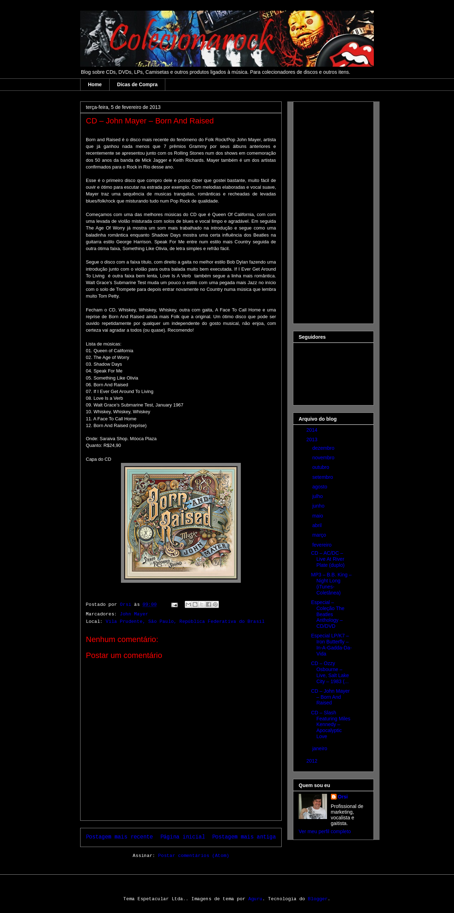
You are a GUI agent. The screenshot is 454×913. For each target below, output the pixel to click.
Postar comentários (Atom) (193, 855)
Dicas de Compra (137, 84)
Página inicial (182, 837)
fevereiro (322, 545)
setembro (323, 477)
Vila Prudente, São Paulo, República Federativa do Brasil (185, 621)
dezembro (324, 448)
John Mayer (134, 614)
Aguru (255, 899)
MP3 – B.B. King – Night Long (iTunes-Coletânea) (331, 583)
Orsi (343, 796)
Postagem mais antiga (244, 837)
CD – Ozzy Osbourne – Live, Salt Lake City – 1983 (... (330, 672)
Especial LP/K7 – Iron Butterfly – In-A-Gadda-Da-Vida (331, 644)
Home (95, 84)
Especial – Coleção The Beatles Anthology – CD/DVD (327, 614)
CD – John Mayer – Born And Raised (330, 697)
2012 (312, 761)
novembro (324, 457)
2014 (312, 430)
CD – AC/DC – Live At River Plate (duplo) (327, 559)
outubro (321, 467)
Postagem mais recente (119, 837)
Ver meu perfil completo (325, 831)
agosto (320, 486)
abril (317, 525)
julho (318, 496)
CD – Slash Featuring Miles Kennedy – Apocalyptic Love (330, 724)
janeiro (320, 748)
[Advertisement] (327, 210)
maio (318, 516)
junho (319, 506)
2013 (312, 439)
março (319, 535)
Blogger (318, 899)
